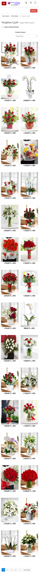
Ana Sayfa (5, 16)
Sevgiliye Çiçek (25, 16)
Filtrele (34, 11)
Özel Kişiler (14, 16)
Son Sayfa (27, 570)
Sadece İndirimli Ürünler (11, 27)
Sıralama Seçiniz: (20, 32)
